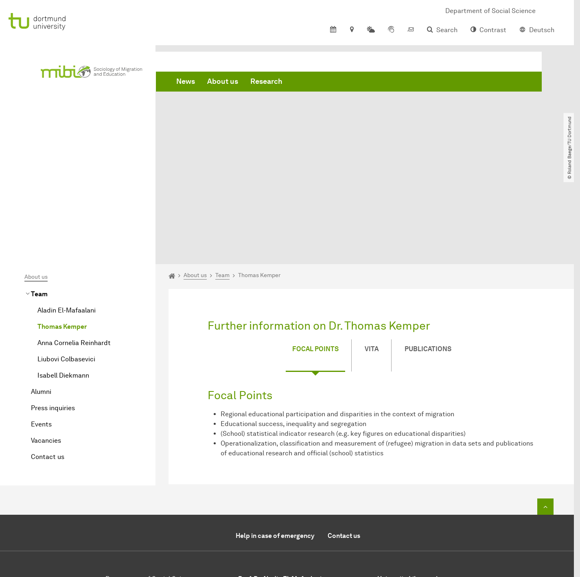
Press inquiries (53, 316)
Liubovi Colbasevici (66, 267)
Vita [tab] (372, 258)
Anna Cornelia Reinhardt (74, 251)
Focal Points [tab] (315, 258)
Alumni (41, 300)
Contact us (47, 365)
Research (266, 81)
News (185, 81)
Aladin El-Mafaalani (66, 219)
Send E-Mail (256, 519)
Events (41, 333)
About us (222, 81)
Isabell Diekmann (63, 284)
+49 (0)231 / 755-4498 (292, 509)
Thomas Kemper (62, 235)
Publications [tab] (428, 258)
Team (39, 202)
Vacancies (46, 349)
